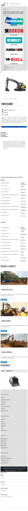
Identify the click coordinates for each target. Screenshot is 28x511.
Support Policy (5, 460)
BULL (2, 428)
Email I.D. (3, 481)
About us (5, 9)
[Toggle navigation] (3, 7)
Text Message (4, 494)
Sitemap (3, 404)
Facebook (4, 438)
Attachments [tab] (4, 136)
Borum (2, 421)
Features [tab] (3, 135)
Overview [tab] (3, 132)
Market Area (4, 410)
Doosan (3, 419)
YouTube (4, 443)
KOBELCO (3, 423)
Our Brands (6, 15)
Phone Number (4, 488)
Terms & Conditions (6, 458)
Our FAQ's (3, 456)
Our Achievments (11, 13)
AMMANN (3, 425)
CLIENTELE (6, 68)
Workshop (5, 66)
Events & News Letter (8, 67)
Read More (4, 299)
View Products (14, 21)
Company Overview (15, 11)
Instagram (4, 447)
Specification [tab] (4, 133)
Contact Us (14, 126)
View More (4, 430)
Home (4, 8)
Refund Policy (5, 462)
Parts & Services (5, 406)
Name (2, 475)
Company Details (7, 11)
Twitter (3, 441)
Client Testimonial (19, 13)
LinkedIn (3, 445)
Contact (3, 408)
